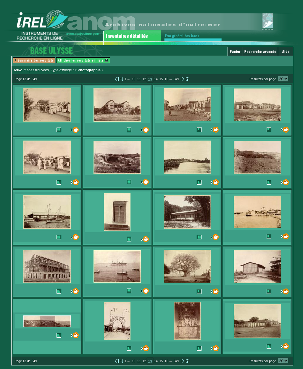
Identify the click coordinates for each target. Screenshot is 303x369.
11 (139, 79)
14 (156, 79)
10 (134, 79)
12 (144, 79)
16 (166, 79)
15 (161, 79)
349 (176, 79)
